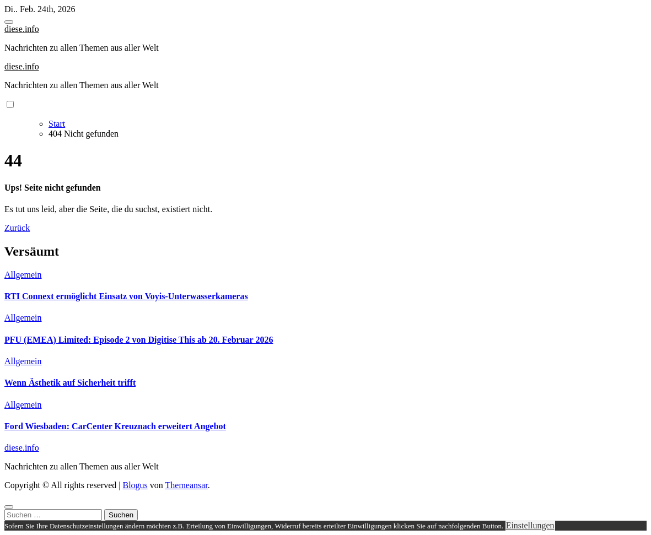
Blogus (134, 485)
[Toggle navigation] (8, 22)
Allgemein (23, 274)
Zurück (17, 228)
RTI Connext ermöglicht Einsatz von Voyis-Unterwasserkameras (126, 296)
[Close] (8, 507)
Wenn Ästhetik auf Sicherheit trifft (70, 382)
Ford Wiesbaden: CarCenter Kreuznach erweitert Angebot (115, 426)
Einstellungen (530, 525)
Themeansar (186, 485)
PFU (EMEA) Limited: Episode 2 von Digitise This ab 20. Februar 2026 (138, 339)
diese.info (21, 29)
